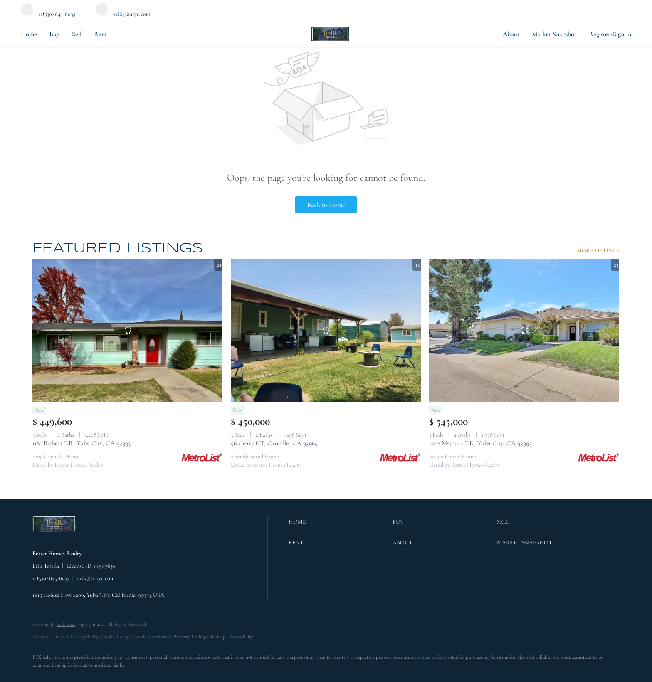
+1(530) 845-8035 (50, 578)
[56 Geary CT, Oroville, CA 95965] (326, 330)
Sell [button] (77, 34)
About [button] (511, 34)
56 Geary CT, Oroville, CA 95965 (274, 443)
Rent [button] (100, 34)
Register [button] (599, 34)
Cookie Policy (115, 637)
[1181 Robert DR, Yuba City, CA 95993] (127, 330)
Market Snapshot (554, 34)
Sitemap (217, 637)
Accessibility (241, 637)
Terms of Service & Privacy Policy (65, 637)
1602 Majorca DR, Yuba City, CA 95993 (480, 443)
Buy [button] (54, 34)
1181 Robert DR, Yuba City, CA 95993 (81, 443)
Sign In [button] (622, 34)
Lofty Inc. (66, 624)
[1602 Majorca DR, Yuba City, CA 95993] (524, 330)
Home (29, 34)
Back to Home (326, 204)
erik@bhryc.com (96, 578)
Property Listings (189, 637)
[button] (338, 522)
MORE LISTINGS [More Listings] (598, 250)
